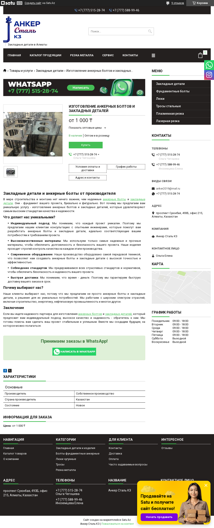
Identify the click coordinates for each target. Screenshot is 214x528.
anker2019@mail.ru (168, 188)
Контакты (130, 55)
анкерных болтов (90, 314)
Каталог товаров (15, 453)
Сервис (108, 55)
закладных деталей (118, 314)
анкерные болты (114, 199)
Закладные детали (49, 70)
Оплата (114, 459)
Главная (14, 55)
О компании (11, 459)
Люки (160, 98)
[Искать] (150, 31)
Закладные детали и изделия (75, 448)
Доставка (115, 453)
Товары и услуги (21, 70)
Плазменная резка (170, 113)
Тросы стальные (168, 106)
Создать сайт (33, 3)
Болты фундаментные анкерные (77, 453)
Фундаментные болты (173, 91)
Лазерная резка (167, 121)
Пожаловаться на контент (118, 523)
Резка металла (81, 55)
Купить (85, 145)
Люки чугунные (66, 459)
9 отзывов (177, 3)
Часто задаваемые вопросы (128, 464)
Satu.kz (126, 519)
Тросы (60, 464)
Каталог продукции (45, 55)
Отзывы (167, 448)
